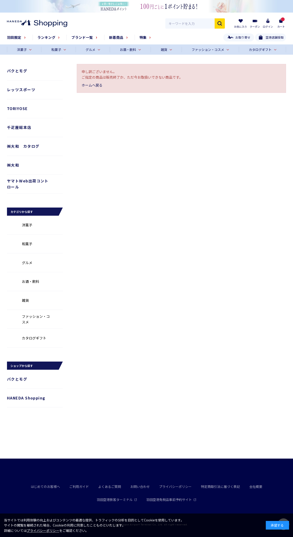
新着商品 (116, 37)
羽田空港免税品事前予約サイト (171, 499)
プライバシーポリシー (175, 486)
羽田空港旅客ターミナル (117, 499)
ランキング (46, 37)
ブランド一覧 (82, 37)
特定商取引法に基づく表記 (220, 486)
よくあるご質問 (109, 486)
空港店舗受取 (275, 37)
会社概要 (255, 486)
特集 (143, 37)
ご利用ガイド (79, 486)
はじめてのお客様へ (45, 486)
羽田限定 (14, 37)
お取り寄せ (242, 37)
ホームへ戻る (92, 85)
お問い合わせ (140, 486)
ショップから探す (21, 366)
